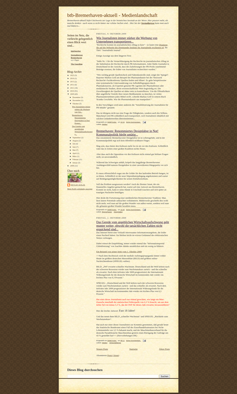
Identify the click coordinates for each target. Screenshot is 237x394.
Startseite (133, 349)
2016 (72, 78)
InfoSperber (76, 51)
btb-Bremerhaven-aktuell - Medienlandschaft (112, 15)
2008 (72, 166)
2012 (72, 85)
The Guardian (77, 64)
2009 (72, 94)
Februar (75, 159)
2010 (72, 91)
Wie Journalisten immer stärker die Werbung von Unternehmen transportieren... (126, 39)
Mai (74, 150)
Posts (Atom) (113, 355)
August (75, 141)
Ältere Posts (164, 349)
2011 (72, 88)
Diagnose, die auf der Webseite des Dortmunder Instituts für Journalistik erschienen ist (132, 46)
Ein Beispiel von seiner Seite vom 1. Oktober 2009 (119, 251)
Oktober (75, 104)
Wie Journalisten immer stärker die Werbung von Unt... (81, 109)
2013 (72, 82)
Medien (104, 124)
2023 (72, 75)
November (76, 100)
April (74, 153)
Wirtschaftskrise (115, 343)
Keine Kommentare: (133, 122)
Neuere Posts (102, 349)
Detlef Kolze (78, 185)
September (76, 138)
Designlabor (118, 212)
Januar (75, 163)
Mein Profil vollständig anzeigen (79, 189)
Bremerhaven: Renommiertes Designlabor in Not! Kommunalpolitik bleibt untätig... (127, 132)
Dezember (76, 97)
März (74, 156)
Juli (74, 144)
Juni (74, 147)
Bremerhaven (107, 212)
